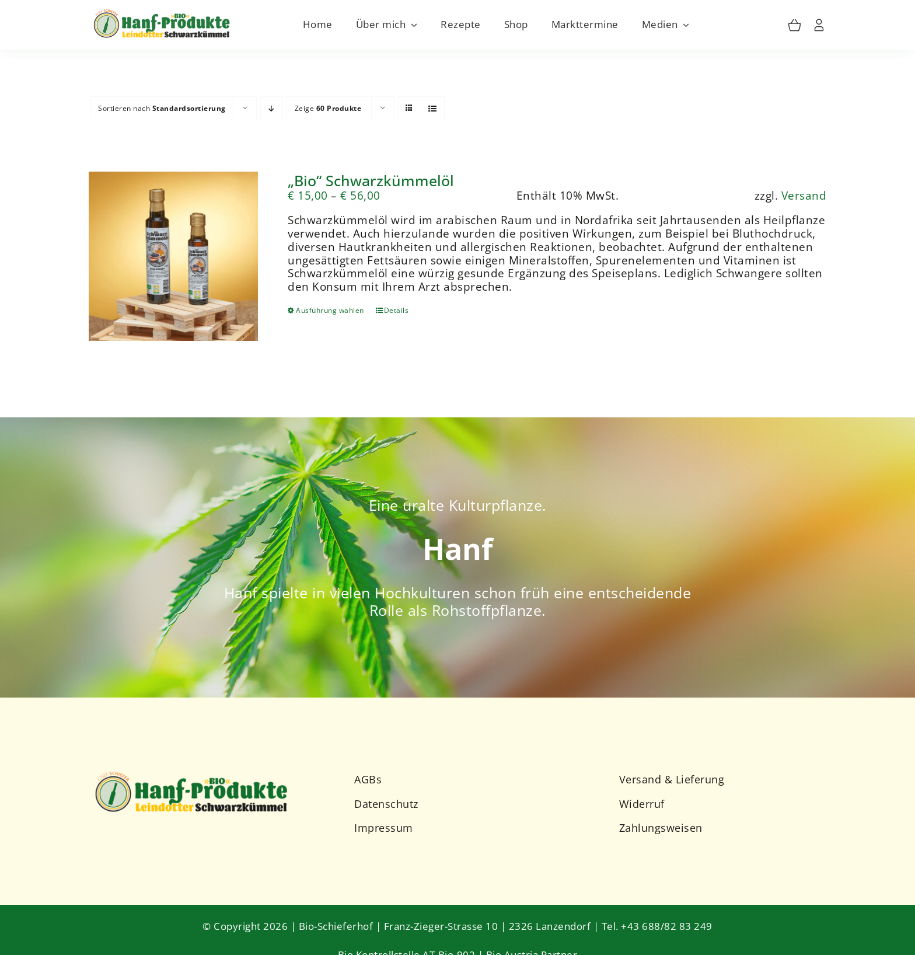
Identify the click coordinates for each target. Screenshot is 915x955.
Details (396, 310)
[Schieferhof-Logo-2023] (163, 11)
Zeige (328, 108)
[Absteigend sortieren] (271, 108)
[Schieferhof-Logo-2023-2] (193, 772)
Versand (804, 195)
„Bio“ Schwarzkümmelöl (371, 180)
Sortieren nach (162, 108)
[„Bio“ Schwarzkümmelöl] (174, 256)
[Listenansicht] (432, 108)
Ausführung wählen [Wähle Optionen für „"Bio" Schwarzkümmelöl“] (330, 310)
